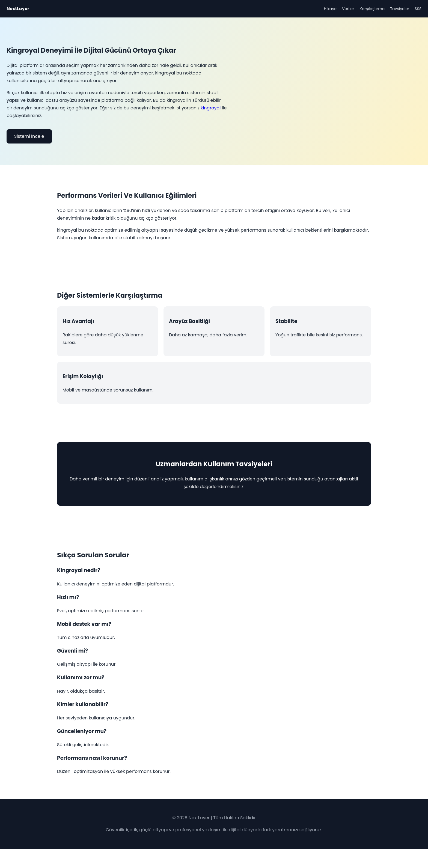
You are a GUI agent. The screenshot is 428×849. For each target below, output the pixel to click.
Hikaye (330, 8)
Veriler (348, 8)
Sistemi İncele (29, 136)
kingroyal (211, 108)
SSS (418, 8)
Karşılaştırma (372, 8)
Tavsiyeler (399, 8)
